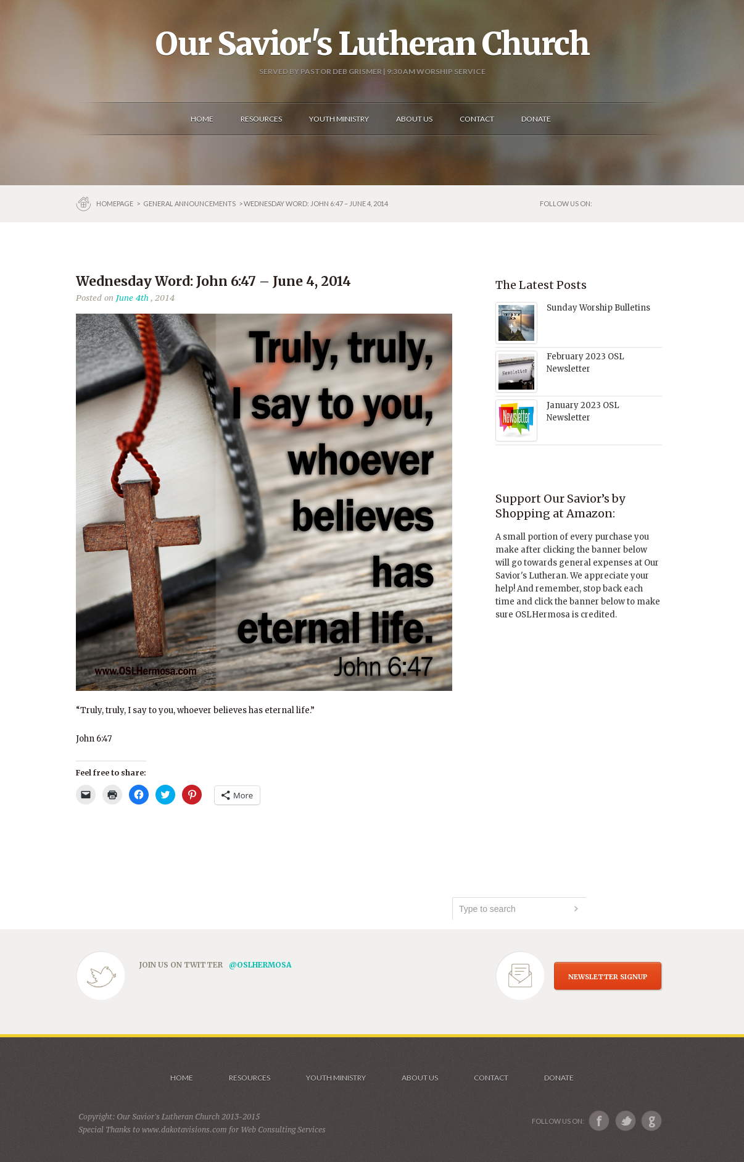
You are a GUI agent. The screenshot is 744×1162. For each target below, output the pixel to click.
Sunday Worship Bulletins (598, 308)
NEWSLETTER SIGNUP (607, 976)
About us (420, 1077)
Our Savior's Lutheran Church (372, 44)
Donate (559, 1077)
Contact (491, 1077)
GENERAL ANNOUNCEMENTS (189, 203)
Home (181, 1077)
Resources (249, 1077)
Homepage (115, 203)
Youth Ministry (336, 1077)
